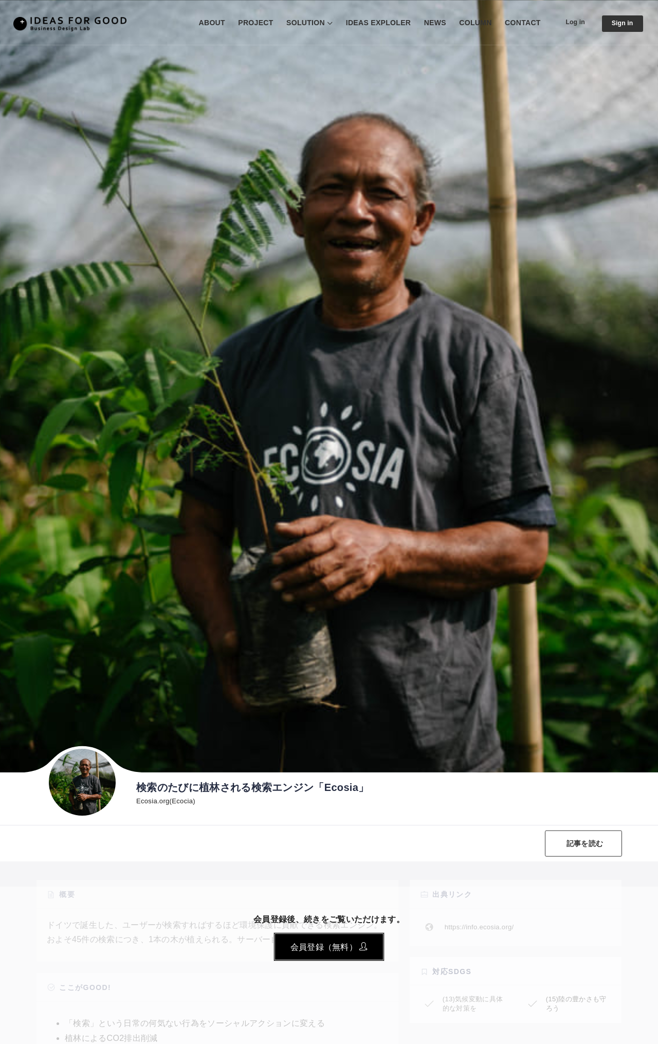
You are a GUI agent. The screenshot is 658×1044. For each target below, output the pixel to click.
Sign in (620, 24)
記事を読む (582, 843)
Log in (570, 22)
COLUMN (468, 23)
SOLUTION (298, 23)
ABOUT (204, 23)
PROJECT (248, 23)
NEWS (427, 23)
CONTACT (516, 23)
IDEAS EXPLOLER (371, 23)
